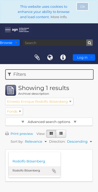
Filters (17, 74)
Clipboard (37, 57)
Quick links (63, 57)
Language (50, 57)
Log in (82, 57)
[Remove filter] (70, 101)
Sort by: (17, 141)
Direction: (57, 141)
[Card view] (51, 134)
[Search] (58, 42)
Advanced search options (49, 122)
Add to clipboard (54, 171)
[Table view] (61, 134)
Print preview (19, 134)
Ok (82, 6)
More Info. (58, 17)
